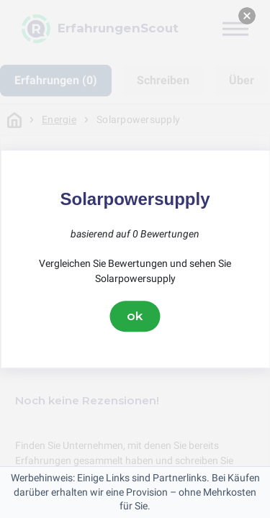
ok (135, 316)
